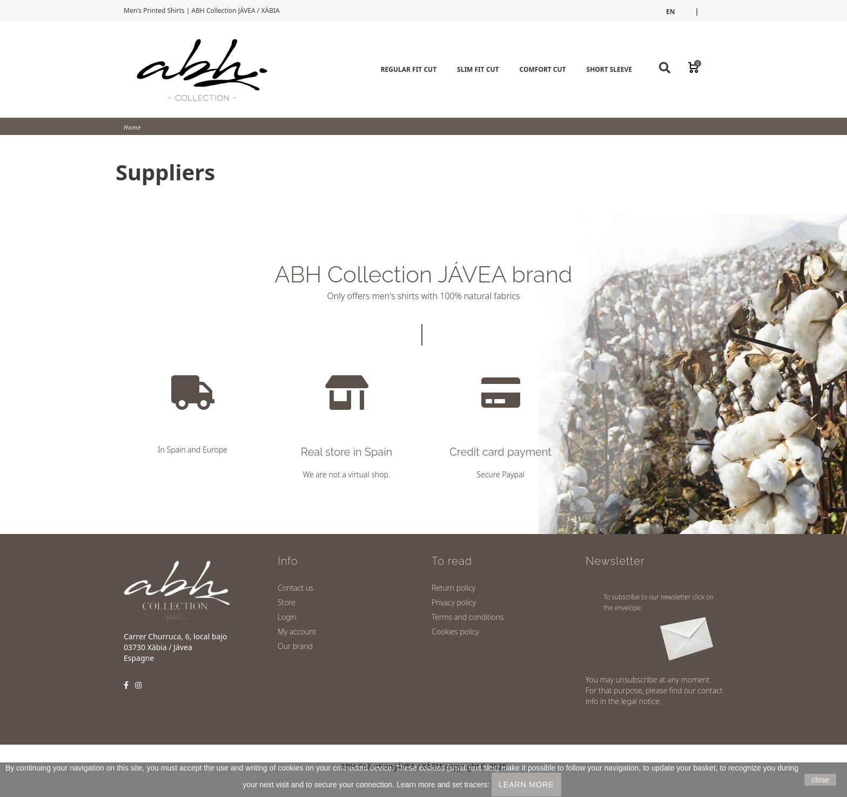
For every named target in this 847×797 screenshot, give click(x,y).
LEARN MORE (526, 784)
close (820, 779)
